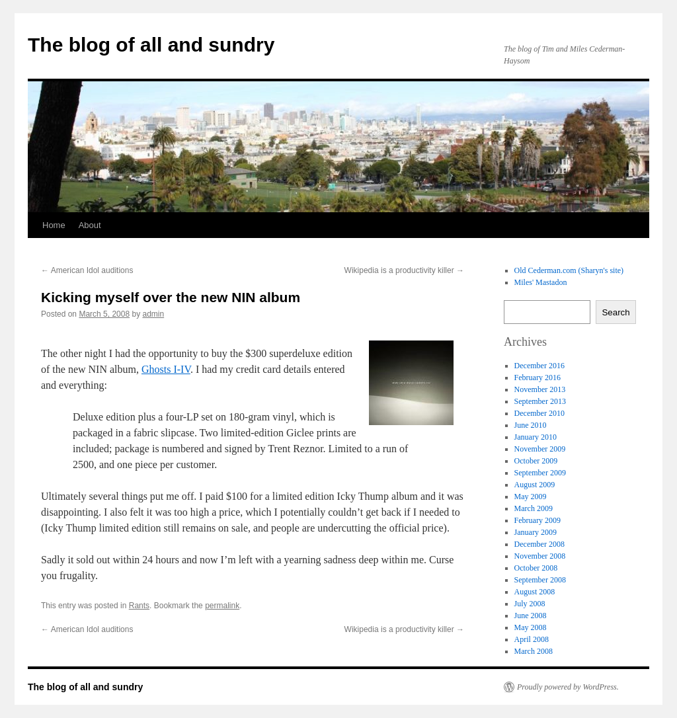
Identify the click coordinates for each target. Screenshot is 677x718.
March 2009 (533, 508)
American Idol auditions (87, 270)
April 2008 (531, 639)
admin (153, 314)
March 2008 (533, 651)
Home (53, 225)
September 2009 (540, 472)
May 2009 (530, 496)
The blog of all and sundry (151, 45)
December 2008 (539, 544)
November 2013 (540, 389)
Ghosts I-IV (165, 369)
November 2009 (540, 449)
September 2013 (540, 401)
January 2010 (535, 437)
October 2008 (536, 568)
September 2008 (540, 579)
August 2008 (534, 591)
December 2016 (539, 365)
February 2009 (537, 520)
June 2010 (530, 425)
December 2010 (539, 413)
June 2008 (530, 615)
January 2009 (535, 532)
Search (615, 312)
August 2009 (534, 484)
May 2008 (530, 627)
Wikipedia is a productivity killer (404, 270)
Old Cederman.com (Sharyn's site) (568, 270)
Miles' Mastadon (540, 282)
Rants (139, 605)
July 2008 (529, 603)
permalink (222, 605)
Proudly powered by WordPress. (568, 687)
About (90, 225)
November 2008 (540, 556)
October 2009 (536, 460)
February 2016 (537, 377)
